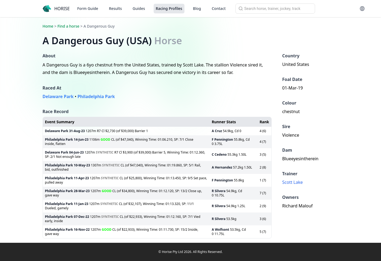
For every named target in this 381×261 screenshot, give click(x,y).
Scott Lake (292, 182)
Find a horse (68, 26)
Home (48, 26)
